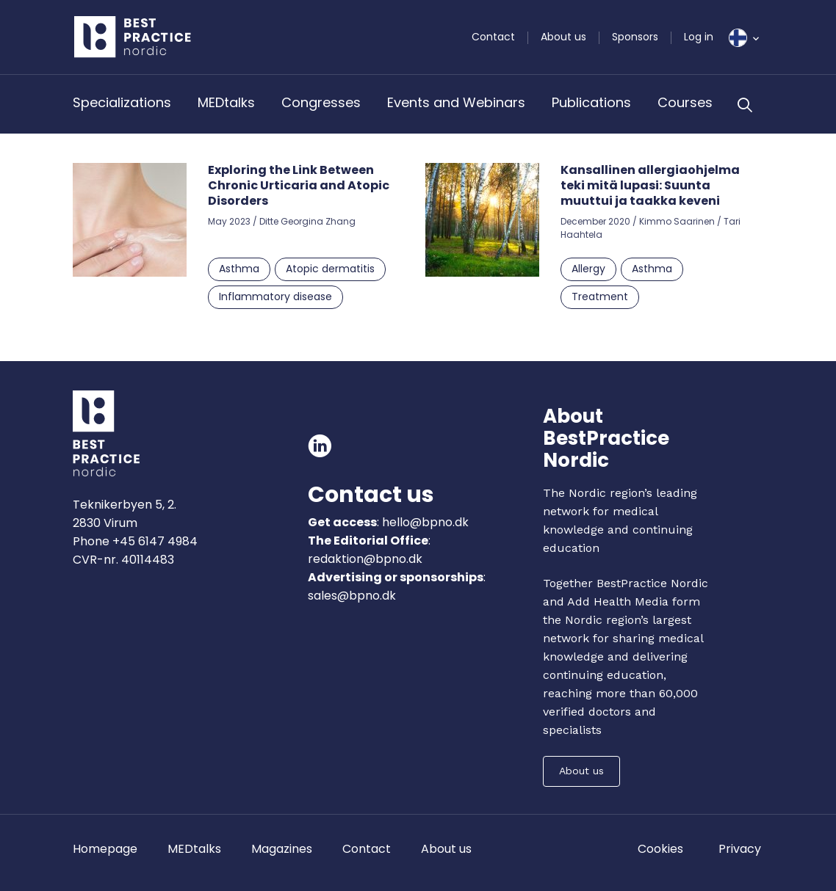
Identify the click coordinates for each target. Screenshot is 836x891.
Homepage (105, 848)
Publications (591, 102)
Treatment (600, 296)
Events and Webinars (456, 102)
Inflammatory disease (275, 296)
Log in (698, 36)
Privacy (739, 848)
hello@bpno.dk (424, 522)
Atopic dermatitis (330, 268)
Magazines (281, 848)
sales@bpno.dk (352, 595)
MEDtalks (226, 102)
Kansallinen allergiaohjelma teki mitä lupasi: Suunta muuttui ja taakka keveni (650, 185)
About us (563, 36)
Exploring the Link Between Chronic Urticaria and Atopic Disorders (298, 185)
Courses (685, 102)
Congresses (321, 102)
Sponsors (635, 36)
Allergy (588, 268)
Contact (493, 36)
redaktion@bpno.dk (365, 558)
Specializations (122, 102)
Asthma (239, 268)
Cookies (660, 848)
